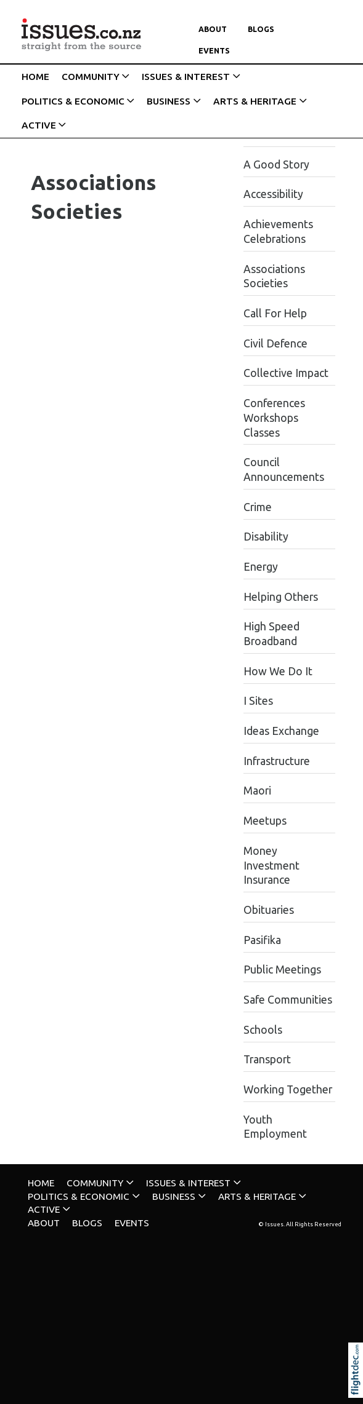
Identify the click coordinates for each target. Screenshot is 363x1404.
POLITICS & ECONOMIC (73, 101)
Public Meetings (282, 969)
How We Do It (277, 671)
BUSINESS (168, 101)
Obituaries (268, 910)
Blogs (261, 29)
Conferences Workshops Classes (274, 417)
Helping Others (280, 597)
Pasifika (262, 940)
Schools (262, 1030)
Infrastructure (276, 761)
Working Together (287, 1089)
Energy (260, 567)
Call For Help (275, 313)
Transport (267, 1059)
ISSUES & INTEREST (186, 76)
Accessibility (273, 194)
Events (214, 51)
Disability (265, 536)
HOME (35, 76)
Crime (257, 507)
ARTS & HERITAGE (254, 101)
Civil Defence (275, 343)
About (212, 29)
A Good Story (276, 164)
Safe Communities (287, 999)
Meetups (265, 821)
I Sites (258, 701)
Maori (257, 790)
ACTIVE (39, 125)
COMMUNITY (91, 76)
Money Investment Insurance (271, 865)
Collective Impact (285, 373)
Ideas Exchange (281, 731)
